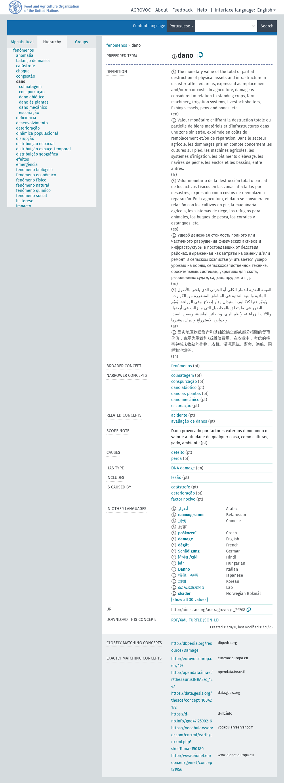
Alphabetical (22, 42)
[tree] (51, 127)
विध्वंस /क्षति (187, 557)
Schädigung (189, 551)
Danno (184, 569)
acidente (179, 415)
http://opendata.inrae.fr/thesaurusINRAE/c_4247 (192, 679)
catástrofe (180, 487)
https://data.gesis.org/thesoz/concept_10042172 (191, 700)
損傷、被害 (188, 575)
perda (176, 458)
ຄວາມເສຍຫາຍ (191, 587)
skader (184, 593)
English (264, 10)
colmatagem (182, 375)
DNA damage (183, 468)
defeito (177, 452)
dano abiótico (184, 387)
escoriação (181, 405)
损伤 (182, 520)
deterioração (183, 493)
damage (185, 539)
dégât (183, 545)
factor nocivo (183, 499)
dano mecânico (185, 399)
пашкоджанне (191, 514)
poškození (187, 533)
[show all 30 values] (189, 599)
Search (267, 26)
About (161, 10)
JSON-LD (211, 620)
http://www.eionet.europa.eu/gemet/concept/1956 (191, 762)
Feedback (182, 10)
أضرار (183, 508)
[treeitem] (26, 50)
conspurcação (184, 381)
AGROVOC (141, 10)
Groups (81, 42)
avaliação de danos (189, 421)
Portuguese (179, 26)
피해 (182, 581)
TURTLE (195, 620)
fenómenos (116, 45)
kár (181, 563)
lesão (176, 477)
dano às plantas (186, 393)
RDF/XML (179, 620)
